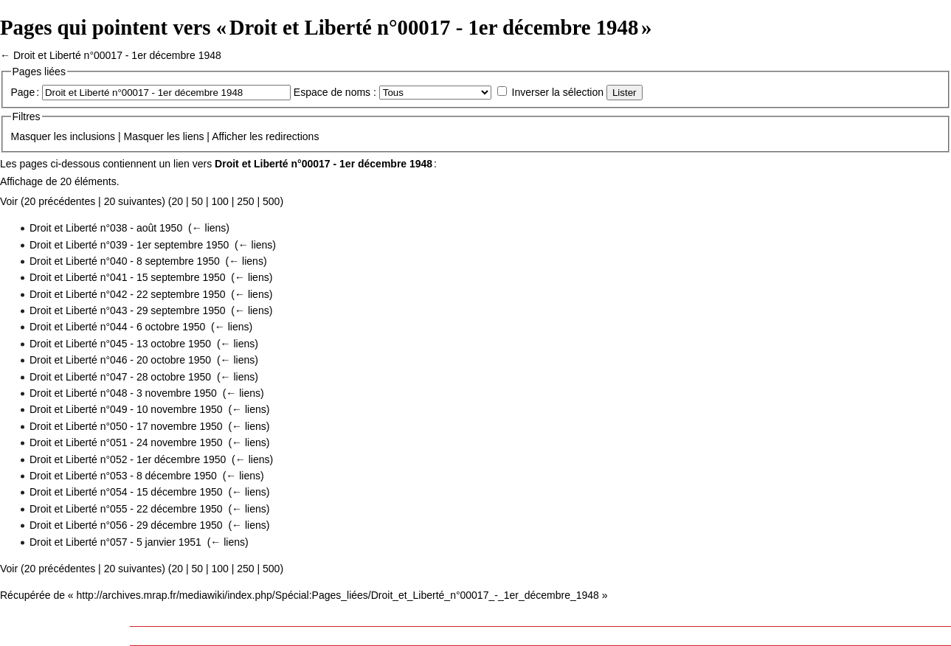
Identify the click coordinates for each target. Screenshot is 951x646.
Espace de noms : (335, 92)
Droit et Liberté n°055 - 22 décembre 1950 (126, 509)
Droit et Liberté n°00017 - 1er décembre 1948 (117, 55)
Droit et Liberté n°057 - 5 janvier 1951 (115, 542)
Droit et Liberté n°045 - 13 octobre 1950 (120, 344)
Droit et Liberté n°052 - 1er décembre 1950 (128, 459)
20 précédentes (60, 201)
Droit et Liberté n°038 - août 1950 (106, 228)
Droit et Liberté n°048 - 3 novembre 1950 (123, 393)
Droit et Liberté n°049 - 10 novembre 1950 (126, 409)
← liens (209, 228)
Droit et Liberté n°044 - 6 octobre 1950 (117, 327)
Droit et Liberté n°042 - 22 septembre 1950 (128, 294)
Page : (25, 92)
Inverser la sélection (558, 92)
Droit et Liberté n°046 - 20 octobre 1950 (120, 360)
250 (245, 201)
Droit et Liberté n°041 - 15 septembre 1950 (128, 277)
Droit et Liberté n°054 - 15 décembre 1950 (126, 492)
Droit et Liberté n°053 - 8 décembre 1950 (123, 476)
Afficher (229, 136)
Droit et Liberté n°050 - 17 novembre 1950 (126, 426)
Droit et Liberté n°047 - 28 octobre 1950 (120, 377)
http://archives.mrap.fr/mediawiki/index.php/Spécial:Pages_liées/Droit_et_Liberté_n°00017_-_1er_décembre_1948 (338, 595)
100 (219, 201)
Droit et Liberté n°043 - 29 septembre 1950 (128, 310)
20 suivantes (133, 201)
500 (271, 201)
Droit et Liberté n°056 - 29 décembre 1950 (126, 525)
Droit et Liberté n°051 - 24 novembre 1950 (126, 442)
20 (177, 201)
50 (197, 201)
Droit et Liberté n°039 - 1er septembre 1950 (129, 245)
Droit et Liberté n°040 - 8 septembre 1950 (125, 261)
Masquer (31, 136)
